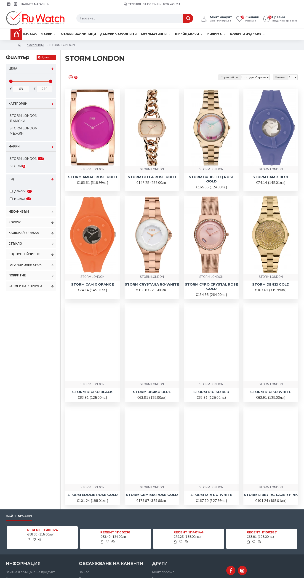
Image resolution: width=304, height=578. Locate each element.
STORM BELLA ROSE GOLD (152, 177)
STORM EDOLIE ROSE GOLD (92, 494)
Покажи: (280, 77)
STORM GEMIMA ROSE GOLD (152, 494)
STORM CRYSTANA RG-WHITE (152, 284)
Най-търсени (19, 516)
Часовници (35, 45)
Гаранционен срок (25, 265)
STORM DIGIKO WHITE (270, 392)
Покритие (17, 275)
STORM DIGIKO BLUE (152, 392)
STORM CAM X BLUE (271, 177)
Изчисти (47, 57)
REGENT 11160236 (115, 532)
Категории (17, 104)
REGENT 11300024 (42, 530)
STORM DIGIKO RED (211, 392)
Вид (12, 179)
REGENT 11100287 (262, 532)
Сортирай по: (230, 77)
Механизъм (18, 212)
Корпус (14, 222)
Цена (12, 69)
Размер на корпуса (25, 286)
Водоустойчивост (25, 254)
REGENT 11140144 (188, 532)
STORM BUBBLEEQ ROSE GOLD (211, 179)
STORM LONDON (92, 169)
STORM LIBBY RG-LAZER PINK (271, 494)
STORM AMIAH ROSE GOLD (92, 177)
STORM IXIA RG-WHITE (211, 494)
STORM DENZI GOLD (270, 284)
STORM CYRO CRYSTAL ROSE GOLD (211, 286)
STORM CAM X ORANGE (92, 284)
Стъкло (15, 244)
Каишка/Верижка (23, 233)
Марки (14, 146)
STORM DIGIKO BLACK (92, 392)
